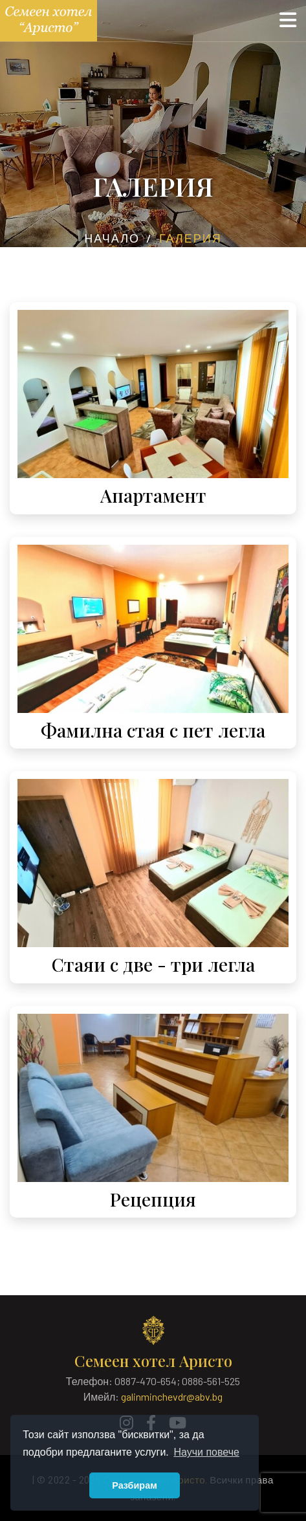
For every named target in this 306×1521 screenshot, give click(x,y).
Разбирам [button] (134, 1485)
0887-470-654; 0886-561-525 (177, 1381)
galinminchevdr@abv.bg (172, 1396)
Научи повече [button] (206, 1452)
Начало (112, 238)
